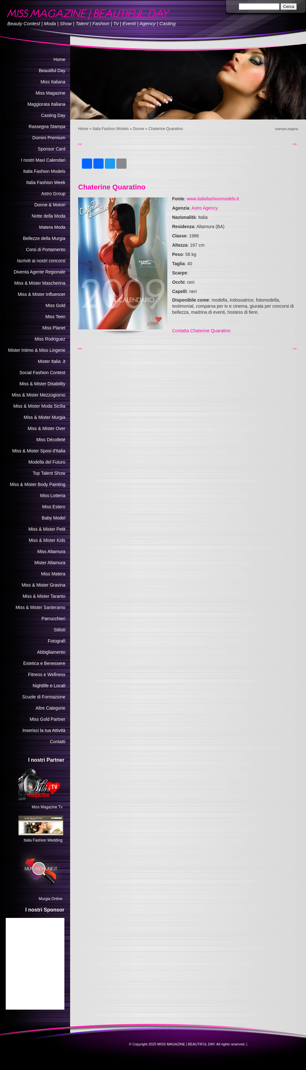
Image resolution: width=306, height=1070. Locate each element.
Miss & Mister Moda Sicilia (39, 406)
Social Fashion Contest (42, 372)
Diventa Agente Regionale (39, 271)
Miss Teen (55, 316)
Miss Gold (55, 305)
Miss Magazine (50, 93)
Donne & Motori (49, 204)
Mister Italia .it (51, 361)
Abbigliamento (51, 652)
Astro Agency (205, 208)
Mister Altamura (49, 562)
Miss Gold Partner (47, 719)
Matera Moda (52, 227)
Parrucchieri (53, 618)
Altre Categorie (50, 708)
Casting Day (53, 115)
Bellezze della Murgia (44, 238)
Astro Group (53, 193)
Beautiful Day (52, 70)
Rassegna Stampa (47, 126)
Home (83, 129)
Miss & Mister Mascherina (39, 283)
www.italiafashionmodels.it (213, 198)
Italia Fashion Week (45, 182)
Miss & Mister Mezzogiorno (38, 394)
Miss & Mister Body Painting (37, 484)
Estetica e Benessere (44, 663)
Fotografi (56, 640)
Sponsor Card (51, 148)
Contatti (57, 741)
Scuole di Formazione (43, 696)
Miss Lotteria (52, 495)
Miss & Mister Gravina (43, 585)
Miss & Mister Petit (46, 529)
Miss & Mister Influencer (41, 294)
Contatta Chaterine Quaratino (201, 330)
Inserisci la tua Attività (43, 730)
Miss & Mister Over (46, 428)
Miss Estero (53, 506)
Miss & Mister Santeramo (40, 607)
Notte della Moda (48, 216)
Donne (138, 129)
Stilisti (59, 629)
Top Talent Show (49, 473)
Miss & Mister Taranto (44, 596)
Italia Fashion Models (110, 129)
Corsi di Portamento (45, 249)
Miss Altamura (51, 551)
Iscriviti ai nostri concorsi (41, 260)
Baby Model (53, 517)
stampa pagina (286, 129)
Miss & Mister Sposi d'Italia (38, 450)
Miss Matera (53, 573)
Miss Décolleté (50, 439)
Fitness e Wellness (46, 674)
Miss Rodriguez (50, 339)
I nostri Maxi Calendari (43, 160)
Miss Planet (53, 327)
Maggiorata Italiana (46, 104)
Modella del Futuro (46, 462)
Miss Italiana (52, 81)
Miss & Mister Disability (42, 383)
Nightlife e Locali (49, 685)
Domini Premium (49, 137)
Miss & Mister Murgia (44, 417)
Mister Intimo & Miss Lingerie (36, 350)
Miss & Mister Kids (47, 540)
